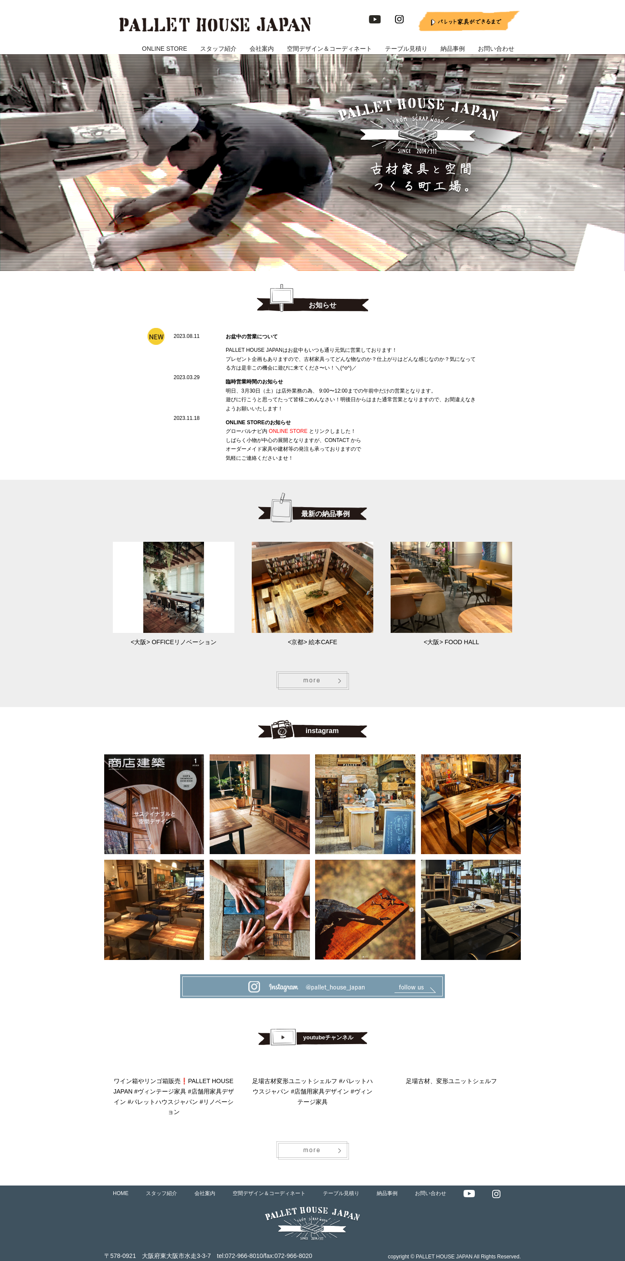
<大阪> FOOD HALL (451, 642)
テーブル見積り (406, 48)
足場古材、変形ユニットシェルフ (451, 1081)
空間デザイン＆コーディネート (329, 48)
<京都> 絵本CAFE (312, 642)
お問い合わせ (496, 48)
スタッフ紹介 (218, 48)
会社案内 (262, 48)
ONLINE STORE (164, 48)
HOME (120, 1193)
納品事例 (453, 48)
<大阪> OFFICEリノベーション (174, 642)
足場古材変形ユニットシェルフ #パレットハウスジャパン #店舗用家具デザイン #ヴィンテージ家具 (312, 1091)
